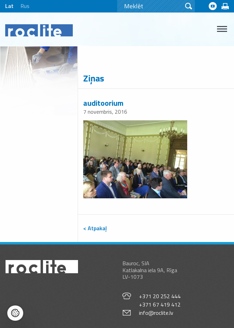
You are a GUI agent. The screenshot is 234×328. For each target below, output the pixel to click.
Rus (24, 6)
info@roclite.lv (156, 313)
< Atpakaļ (95, 228)
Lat (9, 6)
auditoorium (103, 103)
